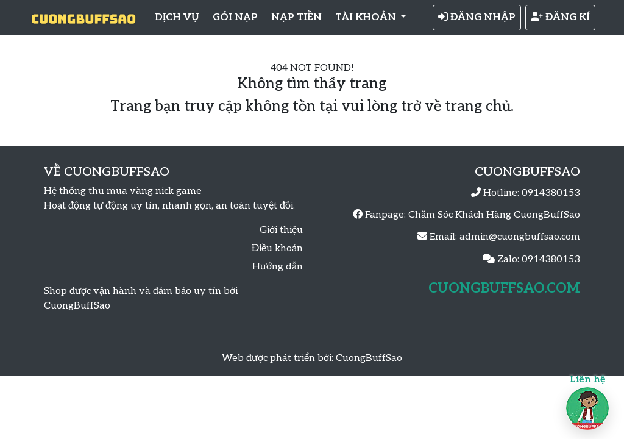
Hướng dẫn (277, 267)
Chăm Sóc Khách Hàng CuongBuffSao (494, 215)
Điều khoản (277, 248)
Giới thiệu (281, 230)
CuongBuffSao (369, 358)
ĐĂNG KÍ (560, 17)
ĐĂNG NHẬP (477, 17)
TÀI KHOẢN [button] (367, 17)
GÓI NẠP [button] (235, 17)
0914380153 (551, 193)
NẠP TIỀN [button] (296, 17)
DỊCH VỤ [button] (177, 17)
